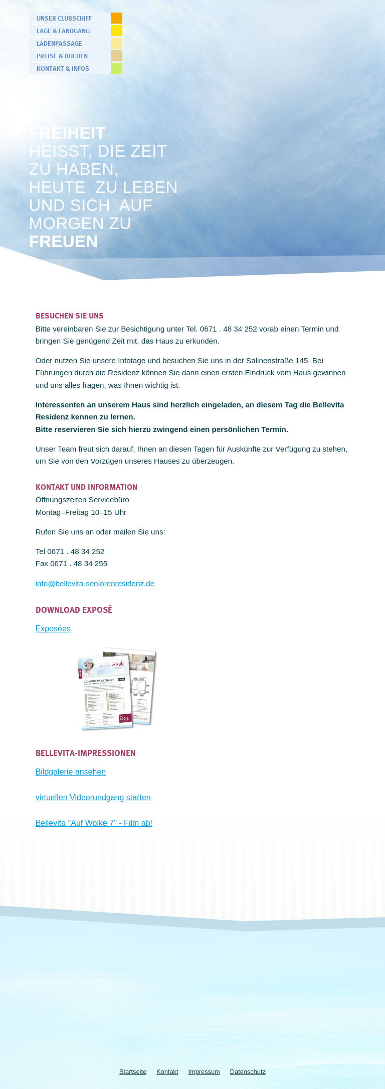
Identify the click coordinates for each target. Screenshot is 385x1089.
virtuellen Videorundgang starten (93, 797)
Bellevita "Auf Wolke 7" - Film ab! (94, 823)
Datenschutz (248, 1071)
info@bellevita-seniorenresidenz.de (95, 583)
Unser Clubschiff (64, 18)
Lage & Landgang (63, 31)
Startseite (132, 1071)
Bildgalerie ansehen (71, 772)
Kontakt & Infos (63, 68)
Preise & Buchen (62, 56)
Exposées (53, 628)
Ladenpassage (59, 43)
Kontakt (167, 1071)
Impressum (204, 1071)
